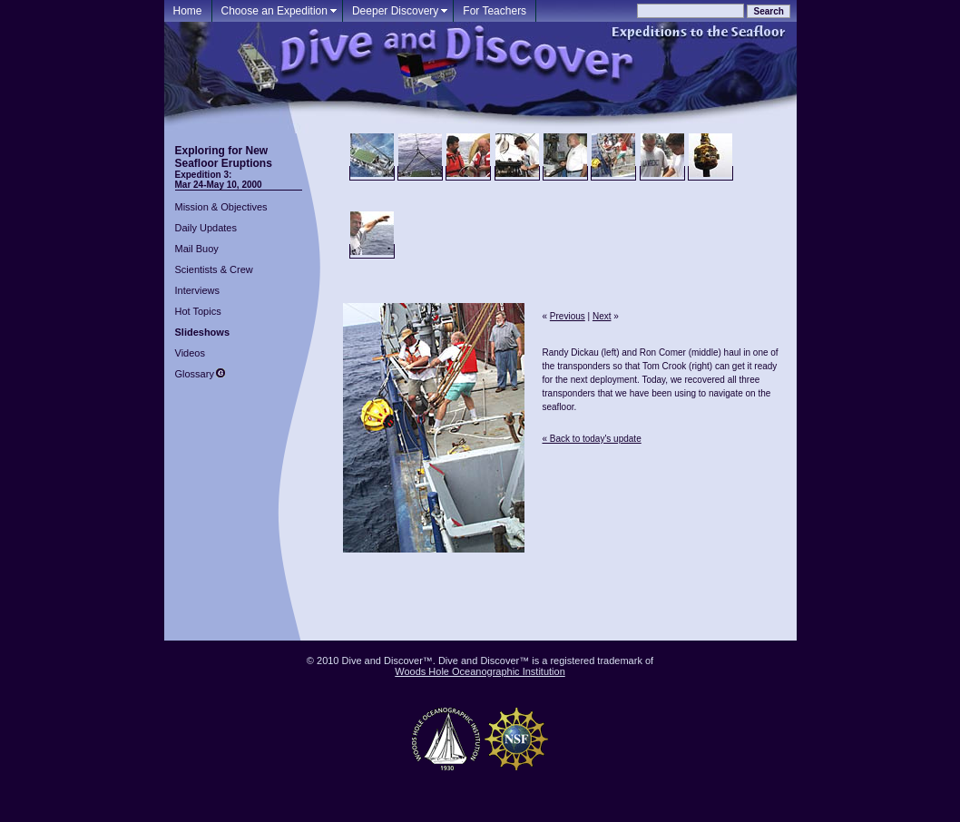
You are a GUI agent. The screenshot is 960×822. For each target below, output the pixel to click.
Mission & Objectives (221, 206)
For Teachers (494, 11)
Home (187, 11)
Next (602, 316)
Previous (567, 316)
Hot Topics (198, 311)
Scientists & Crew (214, 269)
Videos (190, 352)
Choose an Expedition (274, 11)
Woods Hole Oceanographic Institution (480, 671)
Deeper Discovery (395, 11)
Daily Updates (206, 227)
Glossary (194, 373)
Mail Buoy (197, 248)
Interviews (197, 290)
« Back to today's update (592, 439)
